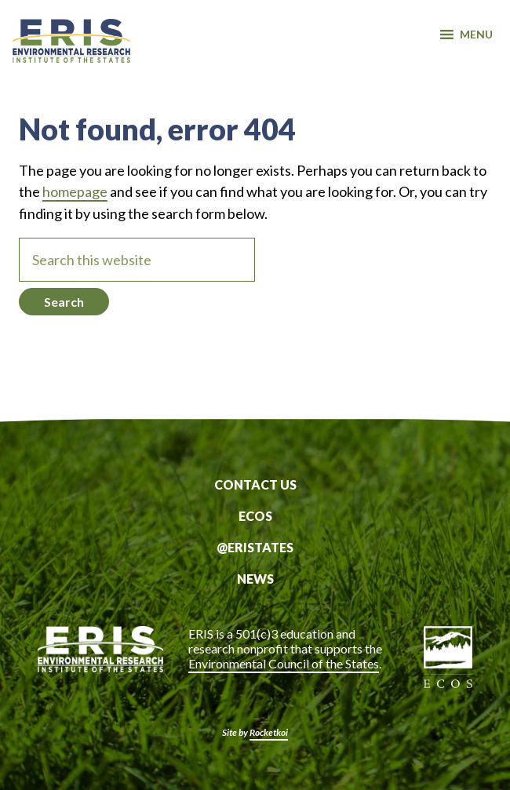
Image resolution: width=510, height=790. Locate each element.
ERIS (71, 49)
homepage (74, 191)
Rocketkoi (269, 732)
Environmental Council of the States (283, 663)
